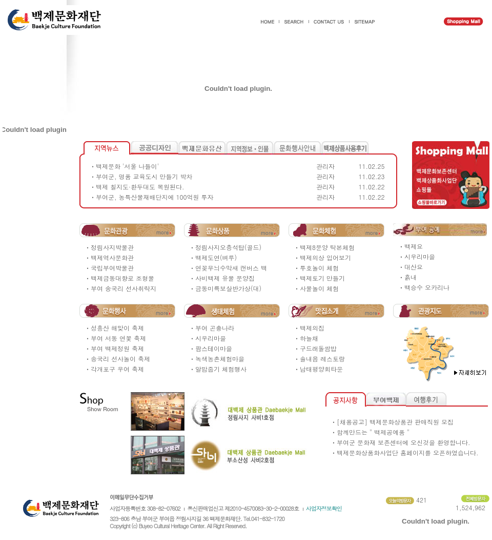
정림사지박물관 (112, 247)
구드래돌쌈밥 (318, 348)
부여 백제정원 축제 (117, 348)
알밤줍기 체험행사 (221, 368)
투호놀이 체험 (319, 267)
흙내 (410, 277)
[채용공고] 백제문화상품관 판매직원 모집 (395, 421)
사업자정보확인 (324, 508)
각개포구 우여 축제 (117, 368)
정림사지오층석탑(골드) (228, 247)
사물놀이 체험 (319, 288)
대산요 (413, 266)
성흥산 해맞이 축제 (117, 327)
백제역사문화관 (112, 257)
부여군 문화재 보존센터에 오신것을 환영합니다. (403, 442)
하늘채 (309, 338)
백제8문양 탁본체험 (327, 247)
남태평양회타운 (321, 368)
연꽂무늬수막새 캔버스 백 (231, 267)
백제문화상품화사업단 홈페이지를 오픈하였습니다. (408, 452)
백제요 (413, 246)
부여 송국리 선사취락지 (123, 288)
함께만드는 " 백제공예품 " (373, 432)
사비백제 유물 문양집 (225, 278)
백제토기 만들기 (322, 278)
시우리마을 (419, 256)
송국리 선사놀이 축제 (120, 358)
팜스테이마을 (213, 348)
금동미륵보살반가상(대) (228, 288)
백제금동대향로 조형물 (122, 278)
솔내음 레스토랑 (322, 358)
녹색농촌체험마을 (219, 358)
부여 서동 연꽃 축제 (118, 338)
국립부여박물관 (112, 267)
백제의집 (312, 327)
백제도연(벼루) (216, 257)
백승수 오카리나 (426, 287)
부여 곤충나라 (214, 327)
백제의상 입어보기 (325, 257)
